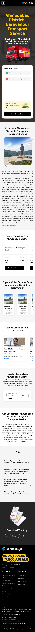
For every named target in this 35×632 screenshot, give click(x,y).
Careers (4, 600)
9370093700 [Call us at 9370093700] (12, 617)
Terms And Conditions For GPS (9, 576)
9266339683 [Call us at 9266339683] (22, 624)
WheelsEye (15, 629)
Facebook (22, 575)
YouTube (22, 581)
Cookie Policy (6, 597)
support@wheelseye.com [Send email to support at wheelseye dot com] (13, 614)
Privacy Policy (6, 580)
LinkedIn (21, 578)
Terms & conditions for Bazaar (8, 585)
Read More (7, 358)
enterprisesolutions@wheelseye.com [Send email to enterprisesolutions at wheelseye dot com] (13, 621)
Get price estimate (17, 114)
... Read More (13, 225)
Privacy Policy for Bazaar (7, 590)
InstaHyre (22, 584)
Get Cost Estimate (14, 268)
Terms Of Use (6, 594)
